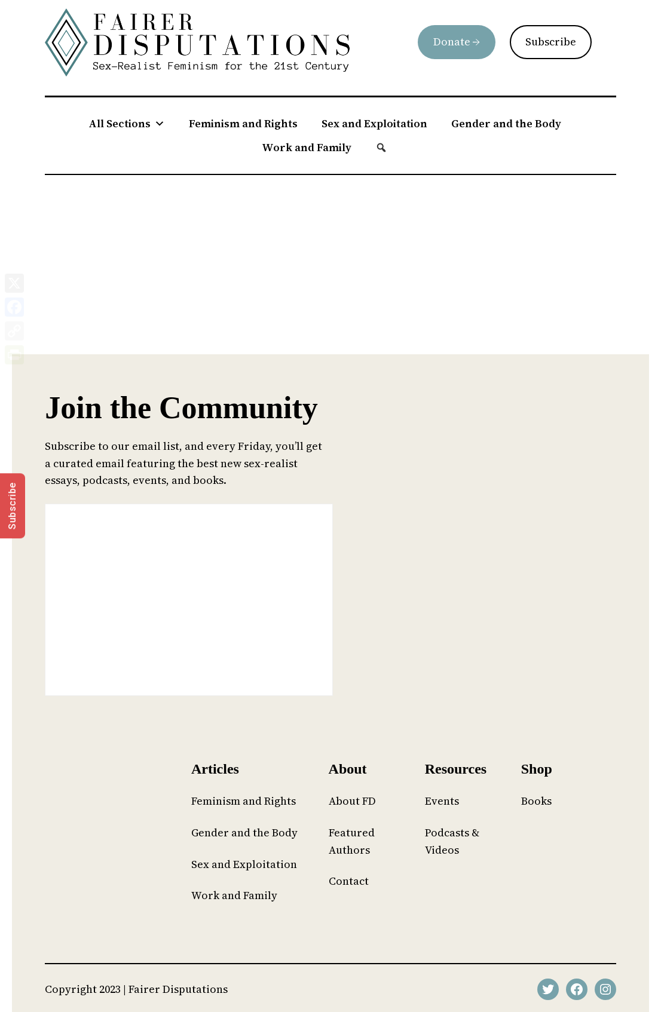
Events (442, 800)
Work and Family (306, 147)
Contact (349, 880)
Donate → (456, 41)
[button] (381, 148)
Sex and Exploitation (374, 123)
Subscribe (550, 41)
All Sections (126, 124)
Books (536, 800)
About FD (352, 800)
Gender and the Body (506, 123)
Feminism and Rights (243, 123)
